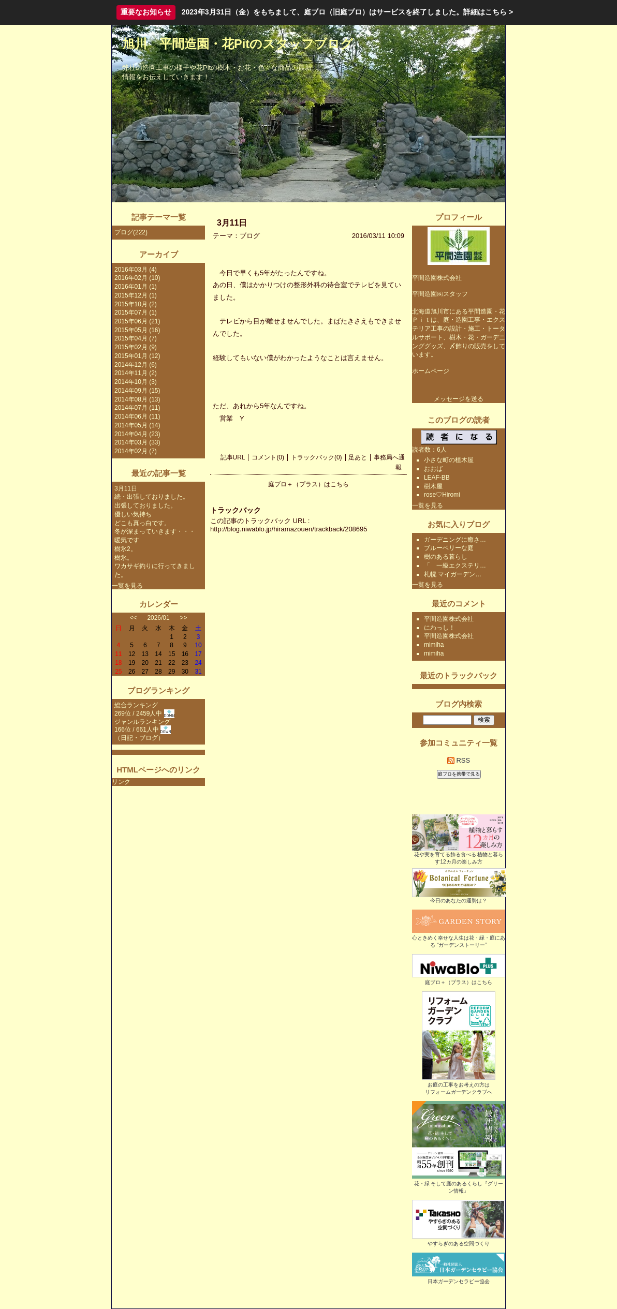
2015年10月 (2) (135, 304)
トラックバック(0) (316, 457)
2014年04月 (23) (137, 434)
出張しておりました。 (145, 505)
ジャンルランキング (142, 721)
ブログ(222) (131, 232)
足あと (357, 457)
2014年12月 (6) (135, 364)
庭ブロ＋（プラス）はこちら (308, 484)
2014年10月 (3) (135, 381)
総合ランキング (136, 705)
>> (183, 617)
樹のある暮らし (445, 556)
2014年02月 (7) (135, 451)
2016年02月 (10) (137, 277)
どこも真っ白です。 (142, 523)
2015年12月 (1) (135, 295)
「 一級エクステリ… (455, 565)
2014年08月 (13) (137, 399)
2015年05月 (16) (137, 330)
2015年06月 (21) (137, 321)
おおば (433, 468)
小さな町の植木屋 (449, 460)
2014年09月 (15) (137, 390)
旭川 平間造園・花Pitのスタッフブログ (237, 44)
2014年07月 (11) (137, 407)
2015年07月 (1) (135, 312)
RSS (458, 760)
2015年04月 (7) (135, 338)
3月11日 (125, 488)
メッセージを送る (458, 399)
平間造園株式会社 (449, 618)
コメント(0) (268, 457)
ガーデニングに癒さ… (455, 539)
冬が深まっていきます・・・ (154, 531)
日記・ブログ (139, 737)
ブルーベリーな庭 (449, 548)
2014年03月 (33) (137, 442)
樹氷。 (123, 557)
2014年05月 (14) (137, 425)
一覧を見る (127, 585)
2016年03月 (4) (135, 269)
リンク (121, 781)
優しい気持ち (133, 514)
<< (133, 617)
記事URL (233, 457)
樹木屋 (433, 486)
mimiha (434, 644)
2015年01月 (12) (137, 356)
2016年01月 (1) (135, 286)
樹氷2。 (125, 549)
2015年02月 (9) (135, 347)
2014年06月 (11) (137, 416)
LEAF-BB (437, 477)
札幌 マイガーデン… (452, 574)
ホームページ (430, 371)
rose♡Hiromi (442, 494)
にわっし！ (439, 627)
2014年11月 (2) (135, 373)
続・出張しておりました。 (151, 496)
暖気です (126, 540)
